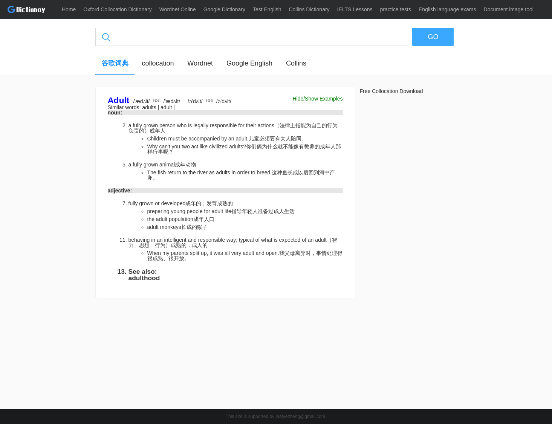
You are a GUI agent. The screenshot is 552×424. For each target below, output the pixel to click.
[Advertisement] (59, 201)
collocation (158, 63)
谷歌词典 (114, 63)
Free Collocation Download (391, 91)
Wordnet (200, 63)
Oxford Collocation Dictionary (117, 9)
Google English (249, 63)
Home (69, 9)
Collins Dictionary (309, 9)
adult (167, 107)
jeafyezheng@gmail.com (300, 416)
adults (149, 107)
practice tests (395, 9)
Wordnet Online (177, 9)
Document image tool (509, 9)
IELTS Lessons (355, 9)
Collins (296, 63)
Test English (267, 9)
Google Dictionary (224, 9)
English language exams (447, 9)
